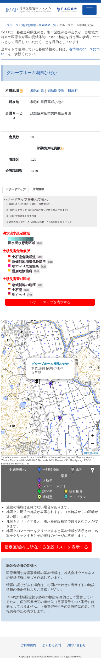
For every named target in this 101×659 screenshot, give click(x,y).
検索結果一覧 (47, 25)
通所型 (44, 497)
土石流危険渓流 (24, 257)
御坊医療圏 (55, 91)
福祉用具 (73, 492)
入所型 (44, 481)
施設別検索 (28, 25)
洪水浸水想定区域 (21, 243)
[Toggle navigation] (89, 10)
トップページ (9, 25)
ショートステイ (51, 486)
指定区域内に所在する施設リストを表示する (46, 547)
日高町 (73, 91)
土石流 (17, 290)
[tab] (15, 189)
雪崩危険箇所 (22, 271)
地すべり (18, 295)
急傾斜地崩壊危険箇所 (29, 262)
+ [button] (92, 436)
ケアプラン (74, 497)
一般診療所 (47, 470)
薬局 (78, 472)
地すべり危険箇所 (25, 266)
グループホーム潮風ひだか (50, 364)
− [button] (92, 444)
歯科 (76, 470)
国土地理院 (91, 453)
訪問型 (44, 492)
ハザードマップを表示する (50, 302)
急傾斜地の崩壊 (24, 285)
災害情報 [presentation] (38, 189)
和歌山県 (37, 91)
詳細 (39, 243)
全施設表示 (17, 469)
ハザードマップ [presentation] (15, 189)
